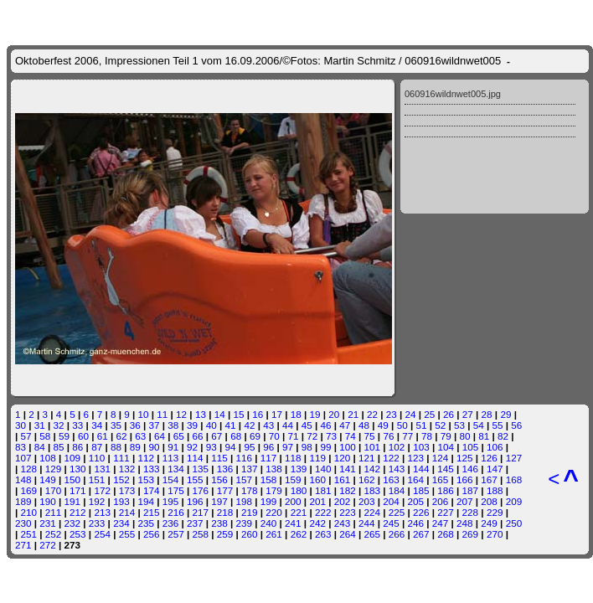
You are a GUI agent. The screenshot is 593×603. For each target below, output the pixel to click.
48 (363, 425)
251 (29, 533)
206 (440, 501)
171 (78, 490)
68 (235, 435)
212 (78, 512)
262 (299, 533)
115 (219, 457)
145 (445, 468)
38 (173, 425)
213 (102, 512)
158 (268, 479)
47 (344, 425)
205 (416, 501)
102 (397, 446)
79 (446, 435)
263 (323, 533)
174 (151, 490)
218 (225, 512)
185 (421, 490)
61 (102, 435)
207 (464, 501)
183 (372, 490)
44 (287, 425)
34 (96, 425)
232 (72, 523)
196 (195, 501)
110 (97, 457)
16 (257, 414)
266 (397, 533)
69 (255, 435)
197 (219, 501)
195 (170, 501)
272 (47, 544)
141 (347, 468)
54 (478, 425)
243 (342, 523)
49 (383, 425)
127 (514, 457)
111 (121, 457)
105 (470, 446)
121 (366, 457)
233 (97, 523)
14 (219, 414)
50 (402, 425)
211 (53, 512)
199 (268, 501)
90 (153, 446)
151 (97, 479)
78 (426, 435)
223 (347, 512)
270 (495, 533)
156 (219, 479)
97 (287, 446)
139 (299, 468)
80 (465, 435)
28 (487, 414)
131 (102, 468)
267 (421, 533)
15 (238, 414)
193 (121, 501)
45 (307, 425)
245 (391, 523)
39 (192, 425)
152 (121, 479)
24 (410, 414)
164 (416, 479)
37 (153, 425)
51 (420, 425)
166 (464, 479)
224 (372, 512)
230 (23, 523)
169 (29, 490)
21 (353, 414)
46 (326, 425)
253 (78, 533)
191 (72, 501)
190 (47, 501)
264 (347, 533)
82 (503, 435)
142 (372, 468)
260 (249, 533)
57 (26, 435)
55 (497, 425)
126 (489, 457)
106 (495, 446)
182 (347, 490)
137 (249, 468)
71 (292, 435)
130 (78, 468)
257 (176, 533)
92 (192, 446)
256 (151, 533)
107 (23, 457)
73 (331, 435)
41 (230, 425)
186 (445, 490)
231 (47, 523)
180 (299, 490)
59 (64, 435)
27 (467, 414)
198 (244, 501)
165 (440, 479)
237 (195, 523)
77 (407, 435)
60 (83, 435)
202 (342, 501)
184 (397, 490)
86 (77, 446)
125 (464, 457)
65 (178, 435)
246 (416, 523)
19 (315, 414)
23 (391, 414)
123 (416, 457)
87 (96, 446)
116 (244, 457)
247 (440, 523)
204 (391, 501)
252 (53, 533)
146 (470, 468)
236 (170, 523)
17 (276, 414)
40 (211, 425)
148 (23, 479)
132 (127, 468)
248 (464, 523)
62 (121, 435)
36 (135, 425)
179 (274, 490)
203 (366, 501)
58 (44, 435)
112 (145, 457)
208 (489, 501)
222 (323, 512)
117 (268, 457)
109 (72, 457)
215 (151, 512)
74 (350, 435)
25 (429, 414)
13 (200, 414)
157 (244, 479)
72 (312, 435)
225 (397, 512)
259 (225, 533)
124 (440, 457)
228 (470, 512)
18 (296, 414)
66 (198, 435)
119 (317, 457)
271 (23, 544)
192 (97, 501)
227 (445, 512)
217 (201, 512)
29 (505, 414)
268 (445, 533)
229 (495, 512)
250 (514, 523)
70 (274, 435)
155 (195, 479)
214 (127, 512)
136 (225, 468)
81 (483, 435)
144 (421, 468)
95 (249, 446)
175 (176, 490)
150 (72, 479)
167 (489, 479)
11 (162, 414)
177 (225, 490)
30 (20, 425)
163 (391, 479)
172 (102, 490)
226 (421, 512)
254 (102, 533)
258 (201, 533)
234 (121, 523)
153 (145, 479)
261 (274, 533)
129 (53, 468)
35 (116, 425)
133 (151, 468)
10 (143, 414)
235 (145, 523)
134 (176, 468)
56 (516, 425)
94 (230, 446)
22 (372, 414)
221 (299, 512)
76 (388, 435)
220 (274, 512)
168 (514, 479)
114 (195, 457)
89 (135, 446)
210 (29, 512)
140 (323, 468)
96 (268, 446)
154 (170, 479)
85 (59, 446)
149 (47, 479)
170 (53, 490)
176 (201, 490)
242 (317, 523)
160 (317, 479)
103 (421, 446)
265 (372, 533)
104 (445, 446)
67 (216, 435)
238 (219, 523)
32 (59, 425)
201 (317, 501)
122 (391, 457)
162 (366, 479)
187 (470, 490)
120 (342, 457)
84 (39, 446)
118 (293, 457)
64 (159, 435)
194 (145, 501)
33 (77, 425)
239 (244, 523)
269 (470, 533)
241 (293, 523)
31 (39, 425)
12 (181, 414)
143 (397, 468)
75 (369, 435)
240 (268, 523)
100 (347, 446)
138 (274, 468)
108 (47, 457)
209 (514, 501)
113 (170, 457)
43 (268, 425)
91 (173, 446)
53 (459, 425)
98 (307, 446)
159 (293, 479)
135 (201, 468)
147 (495, 468)
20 (333, 414)
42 (249, 425)
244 (366, 523)
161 (342, 479)
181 (323, 490)
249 (489, 523)
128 (29, 468)
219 (249, 512)
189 (23, 501)
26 (448, 414)
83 (20, 446)
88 (116, 446)
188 (495, 490)
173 (127, 490)
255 (127, 533)
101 (372, 446)
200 (293, 501)
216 (176, 512)
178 (249, 490)
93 (211, 446)
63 (140, 435)
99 (326, 446)
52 (440, 425)
